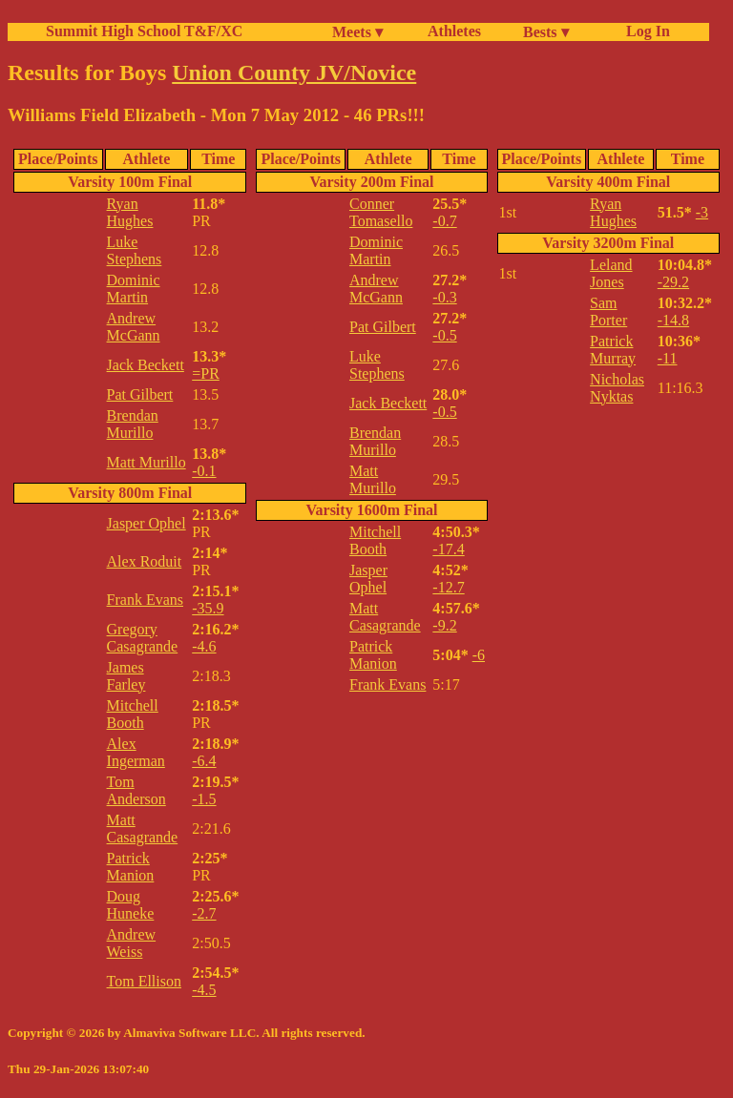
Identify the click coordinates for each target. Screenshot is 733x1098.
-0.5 (444, 335)
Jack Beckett (145, 365)
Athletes (454, 31)
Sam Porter (608, 311)
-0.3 (444, 297)
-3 (702, 212)
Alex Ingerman (136, 752)
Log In (644, 31)
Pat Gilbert (140, 394)
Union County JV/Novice (294, 72)
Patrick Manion (131, 866)
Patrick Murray (613, 349)
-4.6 (204, 646)
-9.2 (444, 625)
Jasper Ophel (146, 523)
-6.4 (204, 761)
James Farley (126, 676)
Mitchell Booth (132, 714)
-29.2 (673, 282)
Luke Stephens (134, 250)
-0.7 (444, 221)
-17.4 (448, 549)
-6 (478, 655)
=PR (206, 373)
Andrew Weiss (132, 943)
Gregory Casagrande (142, 637)
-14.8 (673, 320)
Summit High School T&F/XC (144, 31)
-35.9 (207, 608)
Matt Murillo (146, 462)
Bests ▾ (546, 32)
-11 (668, 358)
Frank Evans (145, 599)
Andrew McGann (133, 326)
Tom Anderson (136, 790)
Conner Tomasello (380, 212)
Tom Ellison (144, 981)
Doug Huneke (131, 905)
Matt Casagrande (142, 828)
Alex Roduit (144, 561)
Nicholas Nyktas (617, 387)
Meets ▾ (357, 32)
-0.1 (204, 471)
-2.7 (204, 913)
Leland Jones (611, 273)
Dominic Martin (133, 288)
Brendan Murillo (132, 424)
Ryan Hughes (130, 212)
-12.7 (448, 587)
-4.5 (204, 990)
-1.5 (204, 799)
